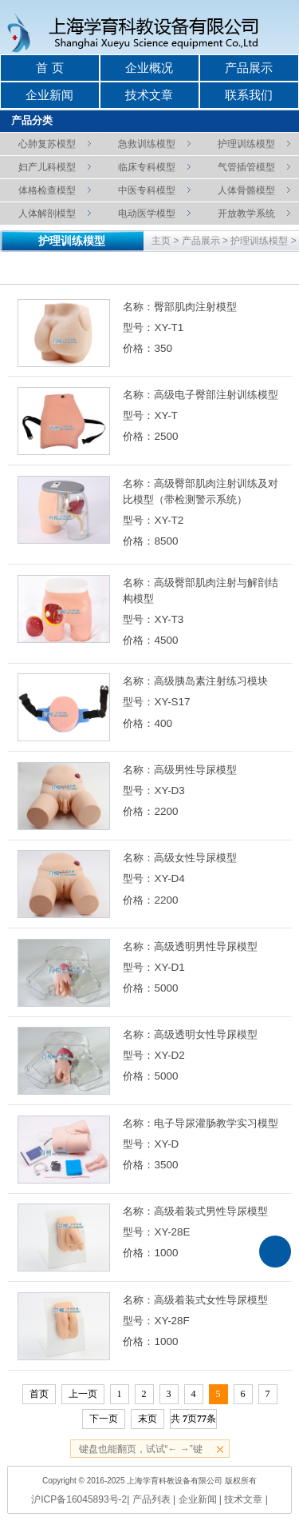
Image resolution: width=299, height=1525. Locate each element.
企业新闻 (49, 95)
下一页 (103, 1418)
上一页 (83, 1393)
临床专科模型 (146, 167)
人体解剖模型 (47, 213)
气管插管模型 (246, 167)
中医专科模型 (146, 190)
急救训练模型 (146, 143)
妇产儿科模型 (47, 167)
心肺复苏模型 (47, 143)
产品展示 (249, 68)
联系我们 (249, 95)
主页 (161, 240)
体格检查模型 (47, 190)
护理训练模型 (246, 143)
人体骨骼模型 (246, 190)
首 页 (49, 68)
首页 (39, 1393)
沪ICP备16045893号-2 (79, 1499)
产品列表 (151, 1499)
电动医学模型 (146, 213)
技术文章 (149, 95)
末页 (147, 1418)
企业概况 (149, 68)
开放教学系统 (246, 213)
